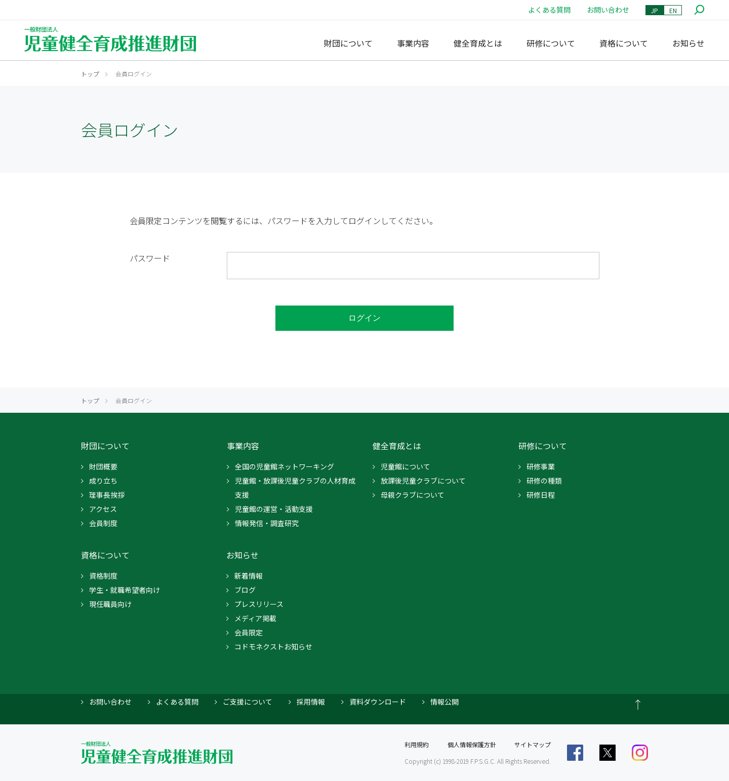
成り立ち (103, 480)
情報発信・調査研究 (267, 523)
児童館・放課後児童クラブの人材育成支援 (295, 487)
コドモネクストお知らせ (273, 646)
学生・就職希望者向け (124, 590)
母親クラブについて (412, 495)
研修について (550, 43)
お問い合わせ (608, 10)
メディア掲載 (255, 618)
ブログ (245, 590)
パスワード (150, 258)
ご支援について (247, 702)
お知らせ (688, 43)
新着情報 (248, 576)
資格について (623, 43)
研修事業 (540, 466)
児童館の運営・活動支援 (274, 509)
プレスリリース (259, 604)
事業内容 (413, 43)
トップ (90, 73)
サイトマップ (532, 744)
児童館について (405, 466)
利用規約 (416, 744)
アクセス (103, 509)
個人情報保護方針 (472, 744)
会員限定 (248, 632)
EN (673, 10)
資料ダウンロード (377, 702)
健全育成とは (478, 43)
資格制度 (103, 576)
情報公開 (444, 702)
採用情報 (311, 702)
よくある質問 (549, 10)
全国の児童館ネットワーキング (284, 466)
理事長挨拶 (107, 495)
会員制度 (103, 523)
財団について (348, 43)
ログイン (364, 318)
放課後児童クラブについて (423, 480)
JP (654, 10)
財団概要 (103, 466)
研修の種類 (544, 480)
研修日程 (540, 495)
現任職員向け (110, 604)
